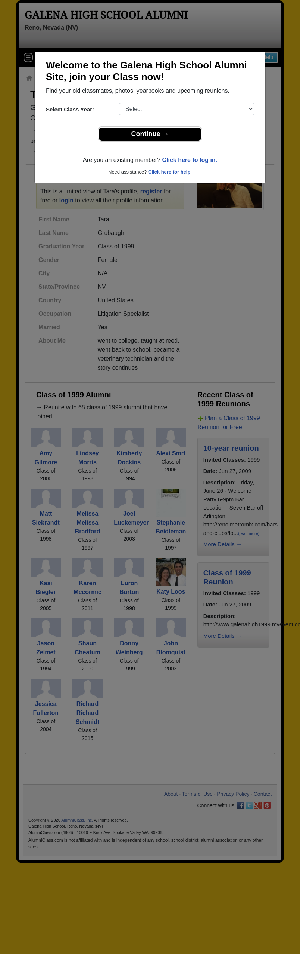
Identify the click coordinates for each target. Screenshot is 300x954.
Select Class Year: (70, 109)
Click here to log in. (189, 160)
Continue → (150, 134)
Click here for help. (170, 172)
